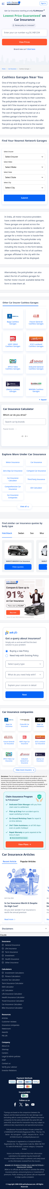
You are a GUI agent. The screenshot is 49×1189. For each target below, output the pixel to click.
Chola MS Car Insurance (24, 725)
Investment (9, 955)
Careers (5, 1053)
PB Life (4, 1035)
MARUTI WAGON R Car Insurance (18, 561)
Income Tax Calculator (11, 980)
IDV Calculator (36, 488)
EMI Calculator (8, 987)
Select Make (8, 162)
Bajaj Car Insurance (8, 725)
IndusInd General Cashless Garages (36, 368)
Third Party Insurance (36, 479)
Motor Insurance (13, 462)
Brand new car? (24, 49)
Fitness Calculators (12, 976)
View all (24, 506)
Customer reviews (9, 1021)
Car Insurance (12, 69)
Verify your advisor (9, 1067)
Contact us (6, 1063)
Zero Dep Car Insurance (12, 471)
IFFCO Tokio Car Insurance (9, 760)
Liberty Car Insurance (40, 760)
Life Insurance (11, 948)
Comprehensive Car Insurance (13, 487)
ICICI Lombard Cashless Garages (36, 345)
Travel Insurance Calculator (13, 1001)
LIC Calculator (7, 990)
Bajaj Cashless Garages (13, 323)
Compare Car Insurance (36, 471)
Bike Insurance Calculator (12, 1008)
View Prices (24, 42)
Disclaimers (7, 928)
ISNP (4, 1060)
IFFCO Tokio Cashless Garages (13, 368)
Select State (8, 172)
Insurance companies (10, 1025)
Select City (7, 182)
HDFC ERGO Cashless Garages (13, 345)
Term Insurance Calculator (12, 983)
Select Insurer (9, 152)
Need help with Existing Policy (22, 655)
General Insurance (12, 945)
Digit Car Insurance (40, 725)
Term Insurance (11, 952)
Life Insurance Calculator (12, 994)
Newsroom (6, 1028)
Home (3, 69)
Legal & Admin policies (11, 1056)
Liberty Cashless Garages (13, 390)
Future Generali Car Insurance (8, 743)
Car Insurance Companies (12, 496)
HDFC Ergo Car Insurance (24, 743)
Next (24, 694)
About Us (5, 1046)
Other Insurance (11, 962)
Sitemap (5, 1049)
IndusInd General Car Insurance (24, 761)
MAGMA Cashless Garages (36, 390)
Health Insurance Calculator (13, 997)
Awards (5, 1032)
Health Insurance (12, 959)
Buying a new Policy (17, 650)
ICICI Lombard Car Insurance (40, 743)
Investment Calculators (14, 973)
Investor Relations (9, 1070)
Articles (5, 1018)
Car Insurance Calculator (12, 479)
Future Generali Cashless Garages (36, 323)
